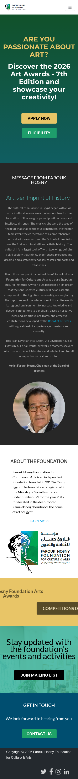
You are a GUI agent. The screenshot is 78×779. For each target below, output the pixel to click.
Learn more (39, 521)
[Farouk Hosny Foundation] (15, 7)
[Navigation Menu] (70, 7)
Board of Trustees (59, 321)
